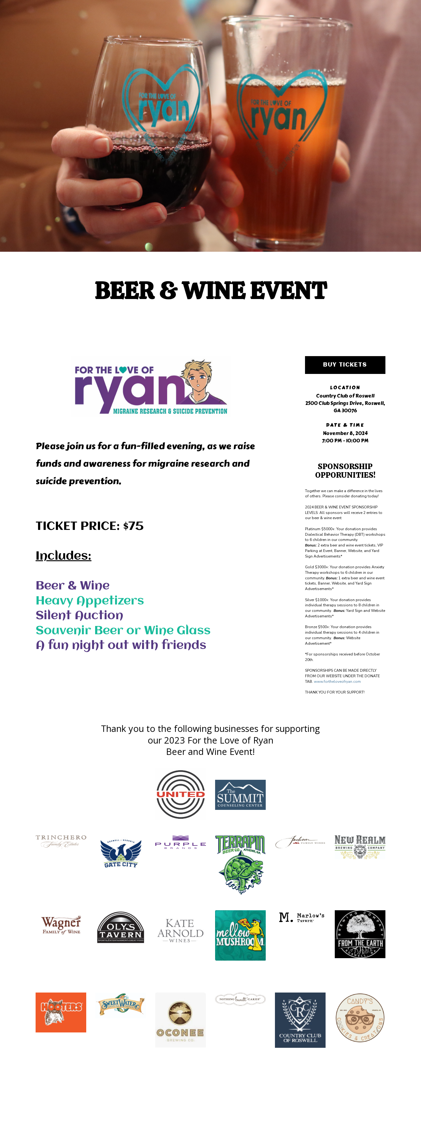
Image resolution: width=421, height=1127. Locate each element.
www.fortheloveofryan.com (337, 681)
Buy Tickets (345, 365)
